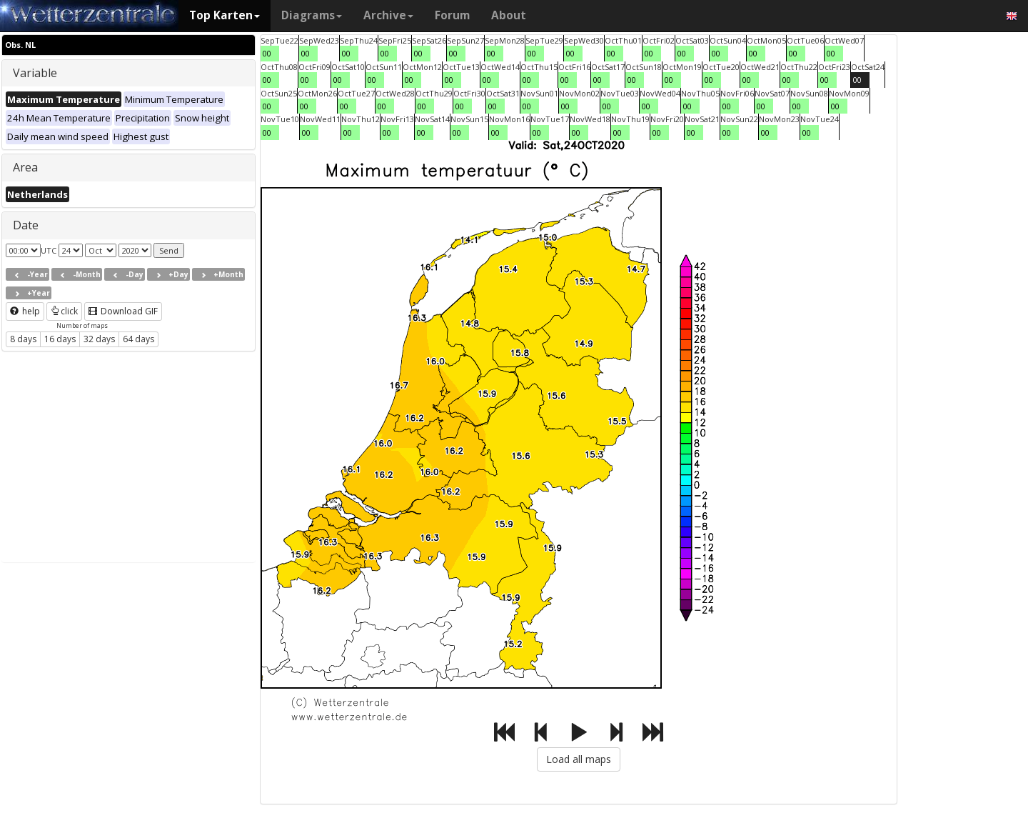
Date (26, 225)
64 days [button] (138, 339)
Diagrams (311, 15)
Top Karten (224, 15)
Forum (452, 15)
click (64, 311)
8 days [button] (23, 339)
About (508, 15)
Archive (388, 15)
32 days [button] (99, 339)
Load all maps (578, 759)
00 (267, 53)
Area (25, 167)
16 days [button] (60, 339)
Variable (35, 73)
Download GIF (123, 311)
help (25, 311)
